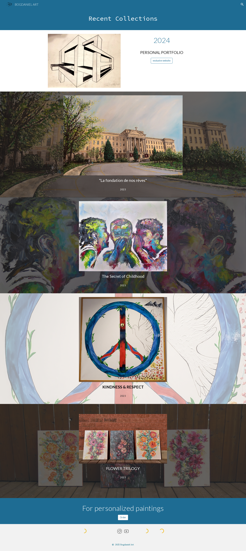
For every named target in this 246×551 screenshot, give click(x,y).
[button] (242, 4)
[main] (123, 19)
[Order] (123, 517)
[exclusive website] (161, 60)
